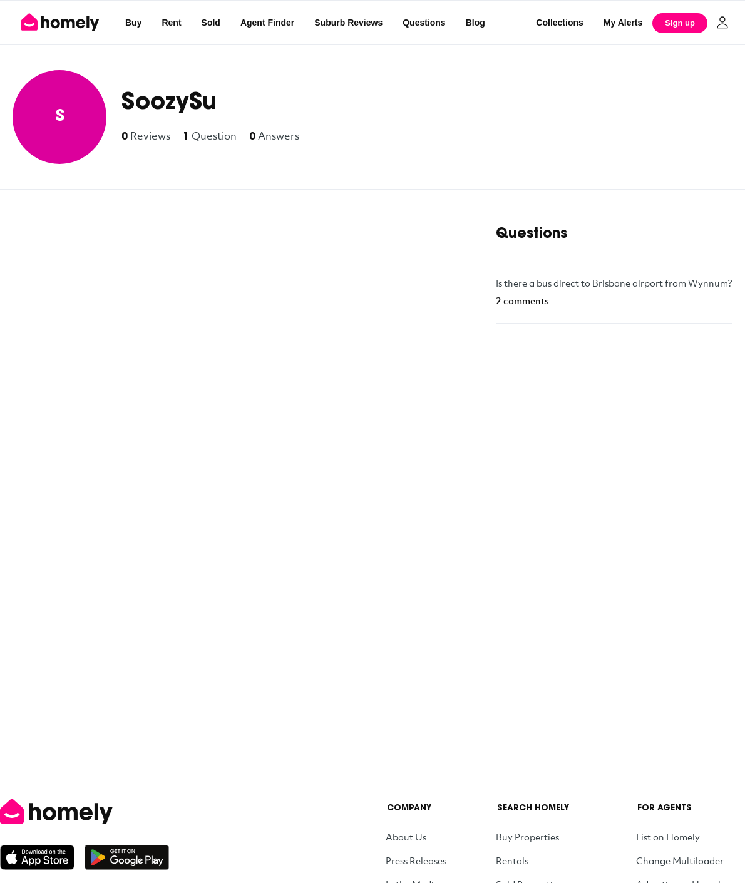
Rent (171, 23)
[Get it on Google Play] (127, 857)
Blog (475, 23)
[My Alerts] (623, 23)
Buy (133, 23)
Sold (211, 23)
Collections (559, 23)
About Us (406, 836)
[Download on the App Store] (42, 857)
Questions (424, 23)
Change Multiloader (680, 860)
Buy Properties (527, 836)
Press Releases (416, 860)
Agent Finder (267, 23)
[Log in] (722, 23)
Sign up (680, 23)
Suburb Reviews (348, 23)
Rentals (512, 860)
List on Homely (668, 836)
